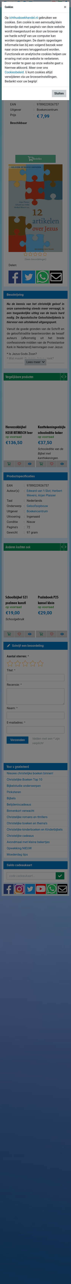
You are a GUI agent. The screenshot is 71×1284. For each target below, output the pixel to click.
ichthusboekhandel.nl (23, 18)
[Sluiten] (65, 7)
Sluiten (59, 93)
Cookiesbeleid (14, 72)
